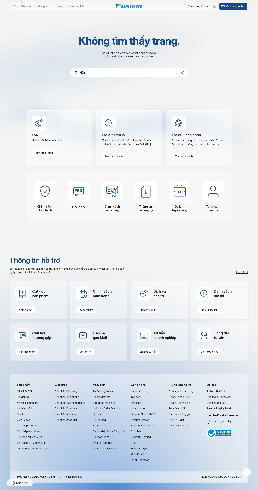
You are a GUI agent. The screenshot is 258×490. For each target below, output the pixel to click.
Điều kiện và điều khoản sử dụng (36, 476)
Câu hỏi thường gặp (180, 414)
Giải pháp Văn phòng (67, 397)
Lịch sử (97, 414)
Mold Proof (137, 454)
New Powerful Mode (143, 425)
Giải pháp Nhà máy (65, 414)
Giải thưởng (99, 419)
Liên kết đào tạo (216, 402)
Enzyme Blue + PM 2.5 (143, 414)
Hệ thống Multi (25, 408)
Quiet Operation (140, 459)
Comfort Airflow (140, 419)
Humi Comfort (138, 408)
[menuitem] (14, 6)
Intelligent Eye (139, 448)
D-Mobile (136, 431)
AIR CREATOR (25, 391)
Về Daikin (99, 385)
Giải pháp (61, 385)
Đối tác (211, 385)
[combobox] (129, 72)
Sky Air (21, 414)
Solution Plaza (101, 437)
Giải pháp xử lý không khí (31, 442)
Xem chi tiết (25, 309)
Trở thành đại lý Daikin (219, 408)
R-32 (133, 442)
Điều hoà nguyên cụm (29, 437)
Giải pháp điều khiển (28, 431)
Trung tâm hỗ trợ (180, 385)
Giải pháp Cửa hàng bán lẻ (70, 402)
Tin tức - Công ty (103, 442)
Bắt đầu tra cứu (114, 156)
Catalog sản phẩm (179, 425)
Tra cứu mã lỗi (209, 309)
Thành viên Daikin (217, 391)
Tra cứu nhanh (184, 156)
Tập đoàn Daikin (104, 402)
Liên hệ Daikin (177, 419)
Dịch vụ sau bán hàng (181, 391)
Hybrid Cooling (139, 391)
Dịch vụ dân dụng (179, 397)
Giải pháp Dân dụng (66, 391)
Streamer (136, 402)
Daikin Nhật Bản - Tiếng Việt (109, 431)
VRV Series (23, 419)
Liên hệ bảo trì (148, 309)
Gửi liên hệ (86, 351)
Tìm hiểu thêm (44, 153)
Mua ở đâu (99, 425)
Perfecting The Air (198, 6)
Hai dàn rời (23, 397)
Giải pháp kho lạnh (27, 425)
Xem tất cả (242, 272)
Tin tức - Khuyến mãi (105, 448)
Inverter (135, 397)
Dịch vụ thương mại (180, 402)
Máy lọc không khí (27, 402)
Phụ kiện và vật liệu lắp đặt (32, 448)
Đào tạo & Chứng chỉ (219, 397)
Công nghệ (138, 385)
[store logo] (129, 6)
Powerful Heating (141, 437)
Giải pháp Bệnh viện (66, 419)
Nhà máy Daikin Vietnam (107, 408)
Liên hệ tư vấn (148, 351)
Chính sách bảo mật (70, 476)
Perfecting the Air (103, 391)
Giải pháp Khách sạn (66, 408)
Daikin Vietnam (101, 397)
